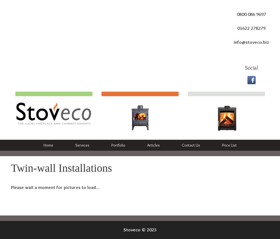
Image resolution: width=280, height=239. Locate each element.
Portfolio (118, 145)
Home (48, 145)
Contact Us (191, 145)
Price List (229, 145)
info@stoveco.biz (251, 42)
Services (82, 145)
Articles (153, 145)
